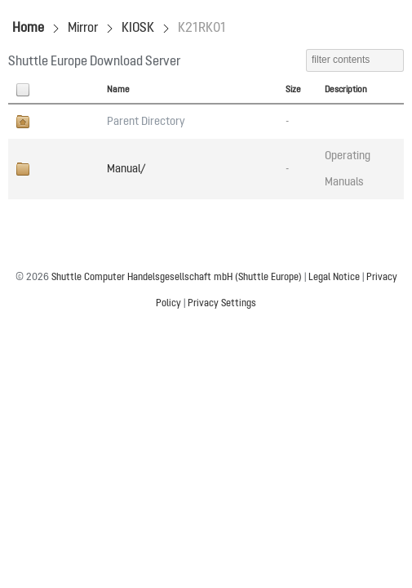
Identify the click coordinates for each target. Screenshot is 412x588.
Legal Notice (334, 278)
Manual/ (126, 169)
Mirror (83, 28)
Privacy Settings (222, 304)
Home (28, 28)
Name (118, 90)
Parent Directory (146, 121)
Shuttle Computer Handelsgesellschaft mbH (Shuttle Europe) (176, 278)
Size (293, 90)
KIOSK (138, 28)
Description (346, 90)
